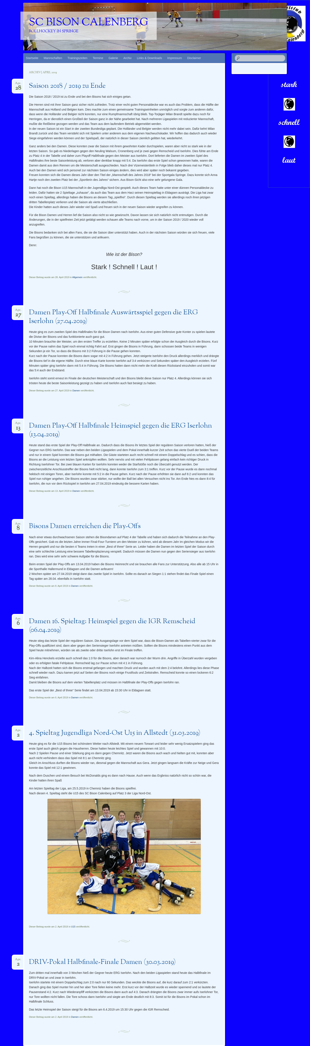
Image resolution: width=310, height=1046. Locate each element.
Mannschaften (53, 58)
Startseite (32, 58)
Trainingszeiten (77, 58)
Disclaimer (194, 58)
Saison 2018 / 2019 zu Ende (67, 86)
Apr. (18, 84)
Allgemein (77, 277)
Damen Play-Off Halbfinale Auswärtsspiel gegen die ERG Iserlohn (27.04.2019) (113, 317)
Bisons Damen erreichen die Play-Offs (85, 526)
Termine (98, 58)
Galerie (113, 58)
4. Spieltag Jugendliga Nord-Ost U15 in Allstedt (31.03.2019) (114, 733)
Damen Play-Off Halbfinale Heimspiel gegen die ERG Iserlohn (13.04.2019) (120, 430)
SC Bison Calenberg (88, 22)
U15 (73, 926)
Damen (76, 390)
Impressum (174, 58)
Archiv (127, 58)
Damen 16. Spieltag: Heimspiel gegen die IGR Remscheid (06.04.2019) (112, 625)
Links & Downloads (149, 58)
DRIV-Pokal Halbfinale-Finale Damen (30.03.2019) (102, 962)
